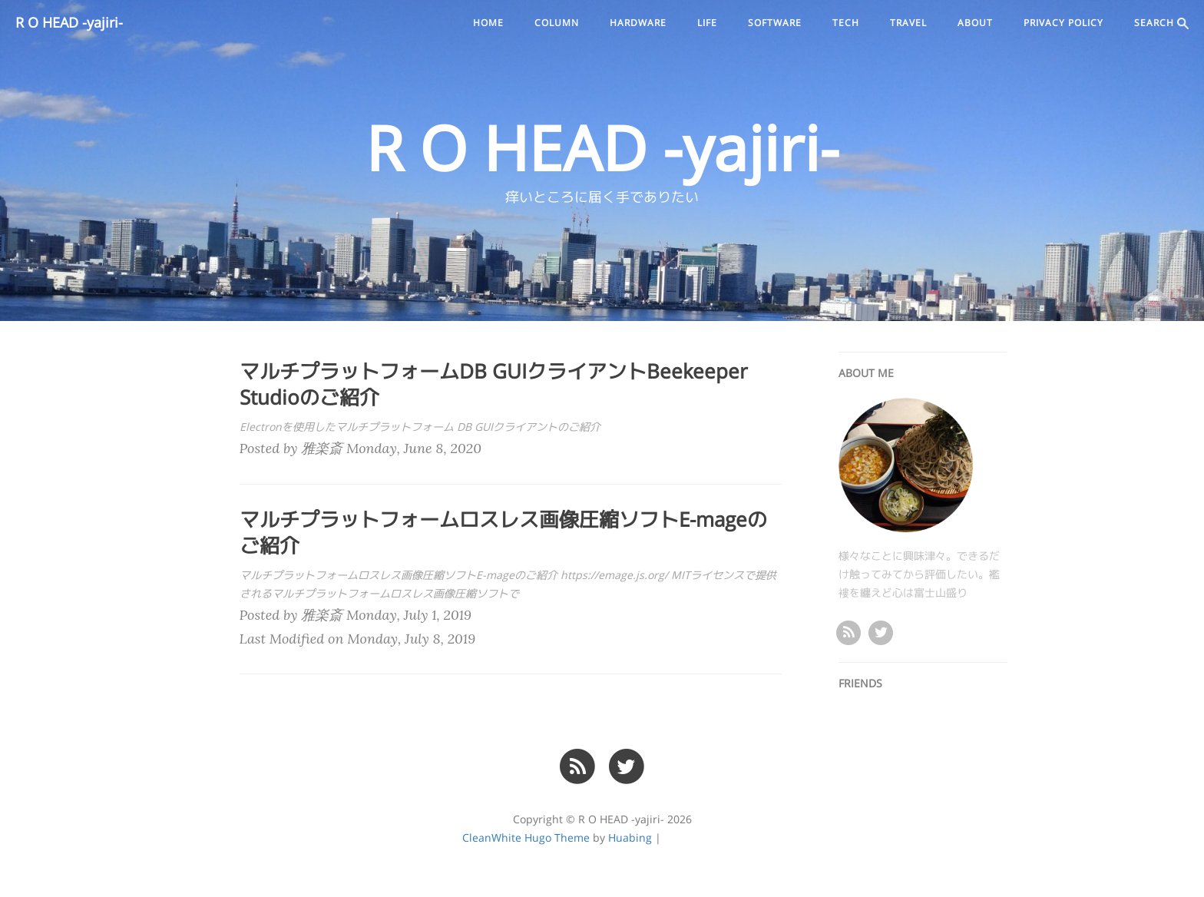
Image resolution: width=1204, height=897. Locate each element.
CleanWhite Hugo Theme (526, 837)
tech (845, 23)
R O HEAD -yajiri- (69, 23)
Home (488, 23)
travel (908, 23)
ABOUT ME (866, 373)
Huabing (630, 837)
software (775, 23)
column (556, 23)
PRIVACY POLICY (1063, 23)
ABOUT (975, 23)
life (707, 23)
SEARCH (1161, 23)
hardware (638, 23)
